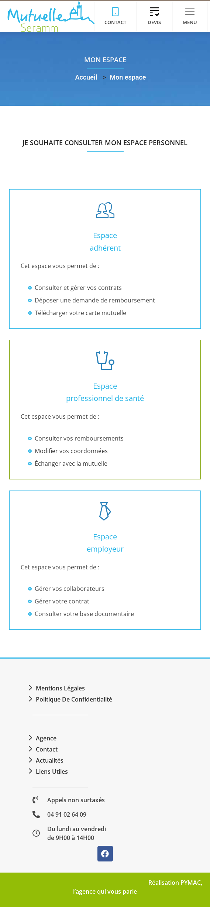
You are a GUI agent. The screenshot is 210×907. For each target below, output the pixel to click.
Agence (46, 738)
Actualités (49, 760)
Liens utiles (52, 771)
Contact (47, 749)
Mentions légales (60, 688)
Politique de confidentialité (74, 699)
